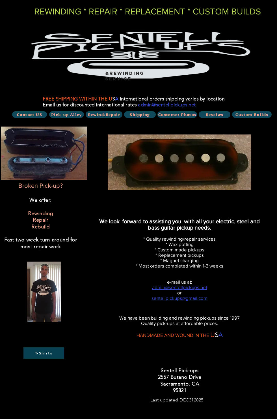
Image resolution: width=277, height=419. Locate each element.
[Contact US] (29, 114)
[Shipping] (140, 114)
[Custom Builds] (252, 114)
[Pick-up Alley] (66, 114)
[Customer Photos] (177, 114)
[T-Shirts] (43, 353)
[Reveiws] (214, 114)
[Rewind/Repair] (104, 114)
